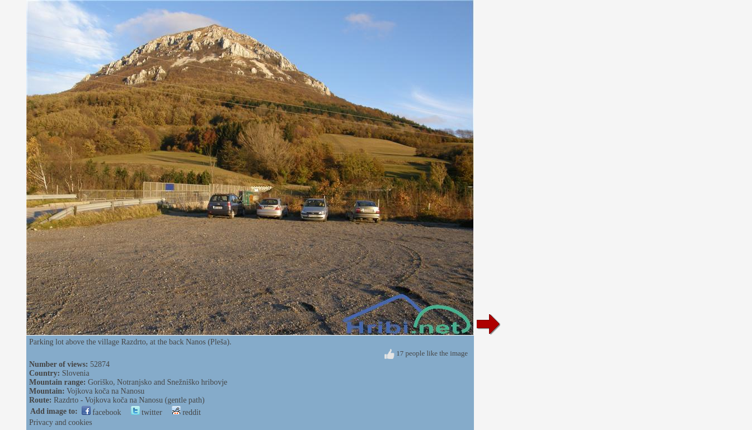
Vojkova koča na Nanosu (105, 391)
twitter (146, 412)
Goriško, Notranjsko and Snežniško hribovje (157, 382)
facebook (101, 412)
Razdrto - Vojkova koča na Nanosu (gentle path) (129, 400)
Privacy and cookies (60, 422)
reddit (186, 412)
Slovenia (76, 373)
